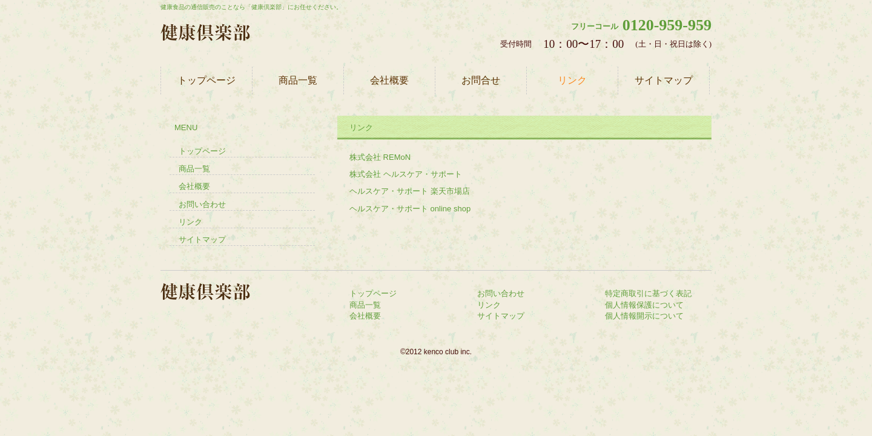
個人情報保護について (644, 304)
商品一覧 (298, 80)
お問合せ (480, 80)
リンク (572, 80)
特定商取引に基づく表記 (648, 293)
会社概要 (389, 80)
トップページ (206, 80)
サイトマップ (664, 80)
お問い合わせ (202, 204)
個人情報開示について (644, 315)
